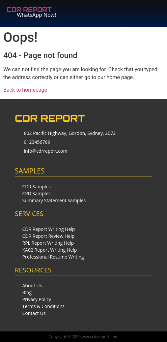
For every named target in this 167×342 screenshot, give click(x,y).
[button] (132, 10)
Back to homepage (25, 90)
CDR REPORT (29, 9)
